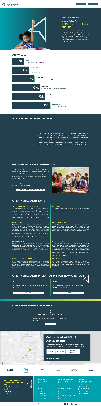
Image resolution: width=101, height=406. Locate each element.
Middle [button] (60, 391)
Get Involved (93, 4)
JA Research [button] (41, 393)
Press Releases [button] (42, 395)
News (72, 4)
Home (43, 4)
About (49, 4)
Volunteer (60, 351)
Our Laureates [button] (42, 398)
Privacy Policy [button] (28, 403)
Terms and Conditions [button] (18, 403)
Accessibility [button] (36, 403)
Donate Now (81, 4)
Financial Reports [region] (83, 386)
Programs (57, 4)
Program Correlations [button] (64, 382)
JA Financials (50, 324)
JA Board (69, 292)
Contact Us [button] (7, 391)
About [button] (40, 388)
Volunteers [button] (41, 379)
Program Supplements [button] (64, 381)
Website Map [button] (43, 403)
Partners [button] (81, 379)
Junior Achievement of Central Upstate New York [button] (87, 390)
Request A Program (73, 351)
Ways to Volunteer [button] (43, 381)
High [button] (59, 393)
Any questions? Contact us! (53, 358)
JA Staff (28, 292)
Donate (50, 351)
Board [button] (40, 391)
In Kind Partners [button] (83, 384)
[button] (65, 403)
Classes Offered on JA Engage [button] (46, 382)
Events (65, 4)
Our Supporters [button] (82, 382)
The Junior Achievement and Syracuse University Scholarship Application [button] (67, 397)
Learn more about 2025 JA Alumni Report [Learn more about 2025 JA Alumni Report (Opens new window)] (30, 189)
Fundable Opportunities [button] (85, 381)
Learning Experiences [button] (65, 388)
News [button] (39, 397)
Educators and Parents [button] (65, 379)
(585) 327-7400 (8, 393)
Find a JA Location (83, 393)
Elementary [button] (61, 390)
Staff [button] (39, 390)
